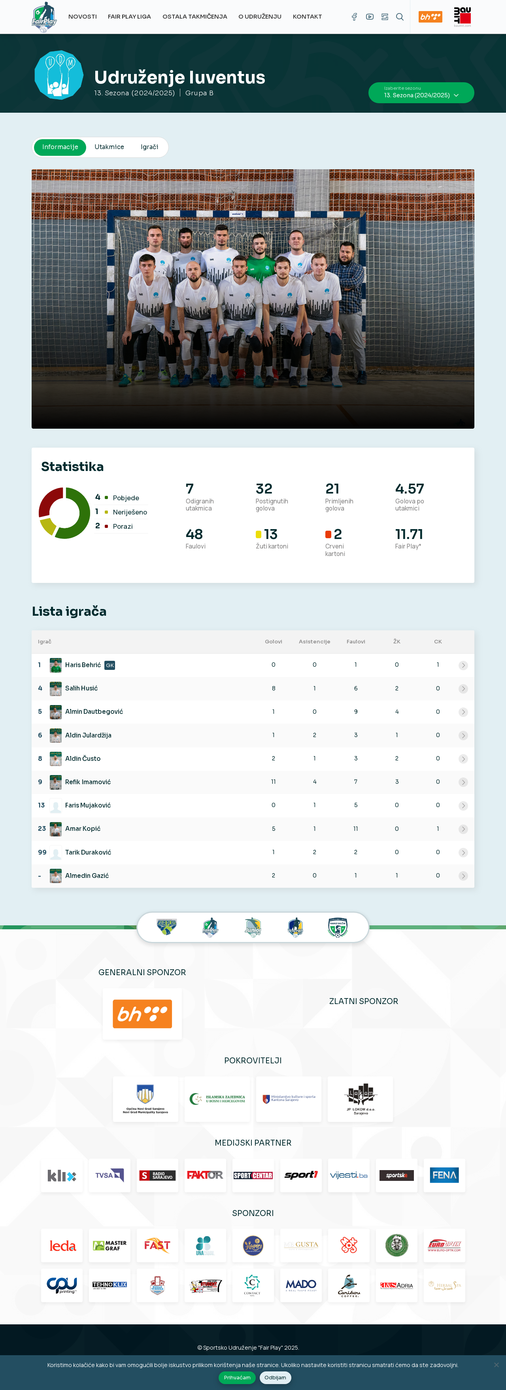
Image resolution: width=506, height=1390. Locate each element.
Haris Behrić (83, 665)
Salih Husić (81, 688)
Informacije (60, 147)
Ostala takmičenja (194, 16)
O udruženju (259, 16)
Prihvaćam (237, 1378)
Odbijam (275, 1378)
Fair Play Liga (129, 16)
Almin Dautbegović (94, 711)
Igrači (150, 147)
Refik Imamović (88, 782)
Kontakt (307, 16)
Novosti (82, 16)
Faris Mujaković (88, 805)
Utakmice (109, 147)
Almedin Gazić (87, 875)
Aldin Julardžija (88, 735)
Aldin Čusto (83, 758)
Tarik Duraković (88, 852)
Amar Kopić (82, 828)
